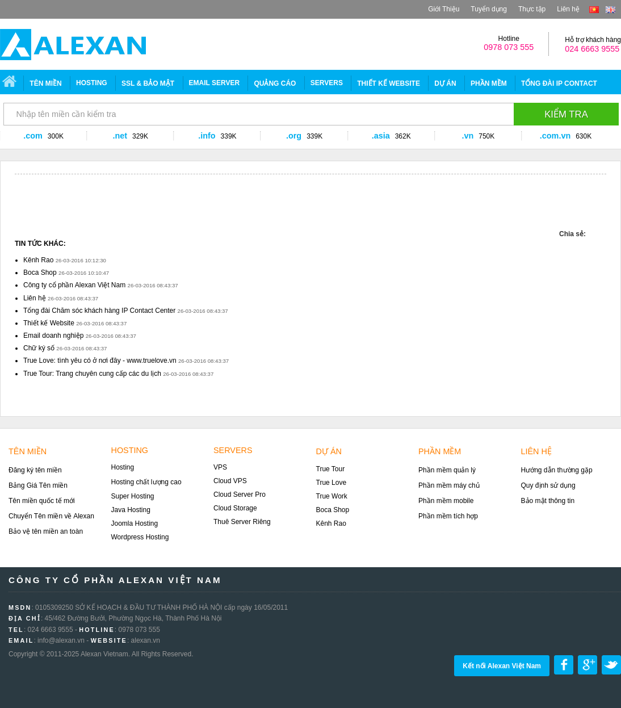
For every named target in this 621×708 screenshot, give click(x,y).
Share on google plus (587, 665)
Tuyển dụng (489, 9)
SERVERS (326, 83)
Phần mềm (489, 83)
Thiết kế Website (48, 323)
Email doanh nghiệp (53, 336)
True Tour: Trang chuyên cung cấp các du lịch (92, 374)
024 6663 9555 (592, 48)
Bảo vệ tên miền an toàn (46, 531)
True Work (331, 496)
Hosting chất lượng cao (146, 482)
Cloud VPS (230, 481)
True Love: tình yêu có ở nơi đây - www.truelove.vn (100, 361)
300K (56, 136)
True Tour (330, 469)
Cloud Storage (235, 508)
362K (403, 136)
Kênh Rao (38, 260)
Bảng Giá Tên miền (38, 485)
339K (229, 136)
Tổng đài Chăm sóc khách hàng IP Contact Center (99, 311)
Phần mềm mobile (445, 501)
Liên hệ (568, 9)
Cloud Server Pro (239, 494)
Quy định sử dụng (548, 485)
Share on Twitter (611, 665)
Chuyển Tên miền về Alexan (51, 516)
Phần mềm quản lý (447, 470)
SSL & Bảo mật (147, 83)
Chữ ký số (38, 348)
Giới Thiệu (443, 9)
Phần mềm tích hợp (448, 516)
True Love (331, 483)
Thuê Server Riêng (242, 522)
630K (583, 136)
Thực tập (532, 9)
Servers (233, 450)
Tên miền (45, 83)
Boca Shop (40, 273)
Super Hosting (132, 496)
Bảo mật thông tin (548, 501)
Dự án (445, 83)
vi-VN (594, 9)
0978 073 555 (509, 47)
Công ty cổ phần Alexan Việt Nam (74, 285)
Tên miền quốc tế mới (42, 501)
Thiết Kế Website (388, 83)
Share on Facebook (563, 665)
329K (140, 136)
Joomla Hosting (134, 523)
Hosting (91, 83)
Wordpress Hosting (140, 537)
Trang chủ (11, 83)
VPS (220, 467)
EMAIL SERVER (214, 83)
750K (486, 136)
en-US (610, 9)
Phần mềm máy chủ (449, 485)
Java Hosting (130, 510)
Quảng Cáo (275, 83)
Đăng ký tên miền (35, 470)
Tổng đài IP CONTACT (559, 83)
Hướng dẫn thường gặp (557, 470)
